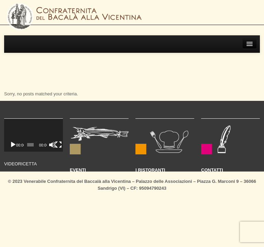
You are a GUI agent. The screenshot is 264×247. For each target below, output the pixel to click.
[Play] (13, 144)
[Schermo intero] (58, 144)
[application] (33, 135)
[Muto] (52, 144)
